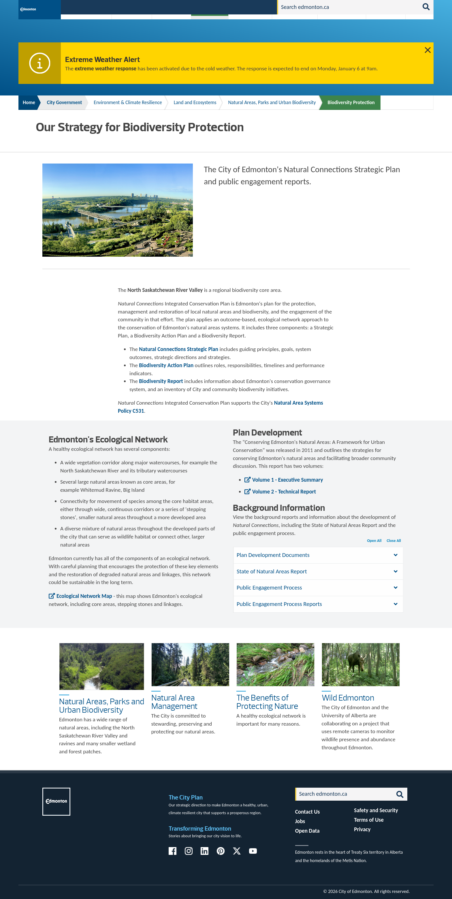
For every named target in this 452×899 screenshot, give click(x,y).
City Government (208, 32)
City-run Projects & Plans (251, 32)
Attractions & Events (130, 32)
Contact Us (307, 811)
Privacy (362, 829)
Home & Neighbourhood (337, 32)
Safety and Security (376, 810)
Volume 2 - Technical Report (284, 491)
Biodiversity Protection (351, 103)
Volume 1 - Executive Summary (287, 479)
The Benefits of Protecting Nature (267, 702)
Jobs (243, 6)
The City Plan (186, 797)
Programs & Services (382, 32)
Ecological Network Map (84, 596)
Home (29, 103)
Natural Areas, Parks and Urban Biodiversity (272, 103)
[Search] (348, 7)
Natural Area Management (174, 702)
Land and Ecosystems (195, 103)
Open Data (307, 830)
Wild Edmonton (348, 698)
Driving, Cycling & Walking (294, 32)
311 (227, 6)
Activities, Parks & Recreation (83, 32)
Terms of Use (369, 820)
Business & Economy (168, 32)
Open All (374, 540)
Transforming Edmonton (200, 828)
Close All (394, 540)
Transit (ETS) (417, 32)
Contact (262, 6)
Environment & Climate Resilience (128, 103)
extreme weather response (105, 68)
